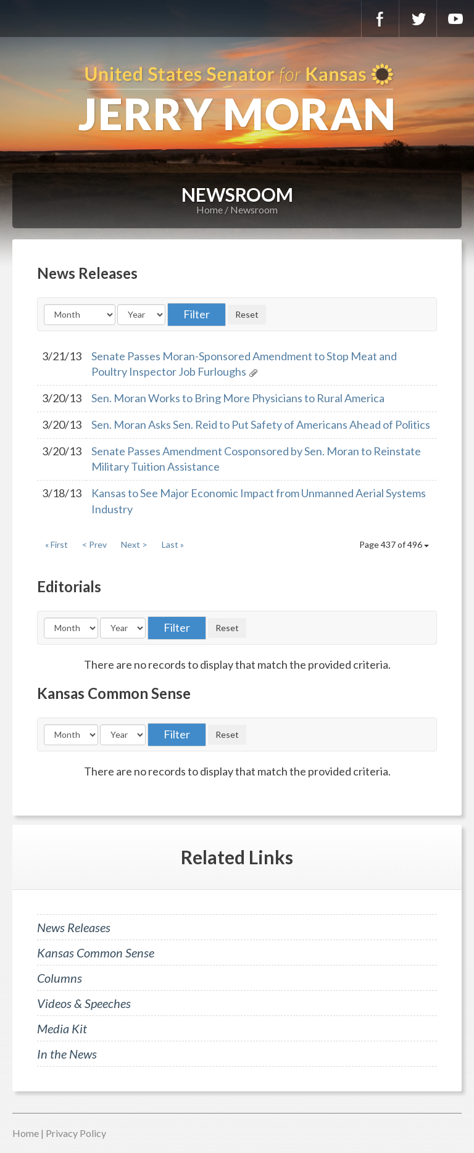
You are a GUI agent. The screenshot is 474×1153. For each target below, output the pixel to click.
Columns (59, 977)
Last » (173, 544)
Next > (134, 544)
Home (209, 209)
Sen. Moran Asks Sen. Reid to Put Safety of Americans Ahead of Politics (260, 424)
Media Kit (62, 1028)
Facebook (380, 18)
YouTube (455, 18)
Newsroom (254, 209)
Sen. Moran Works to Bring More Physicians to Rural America (238, 398)
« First (56, 544)
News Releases (73, 927)
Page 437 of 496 (394, 544)
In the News (67, 1053)
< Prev (94, 544)
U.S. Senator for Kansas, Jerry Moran (237, 98)
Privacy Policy (76, 1133)
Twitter (417, 18)
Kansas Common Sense (95, 952)
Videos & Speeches (84, 1003)
